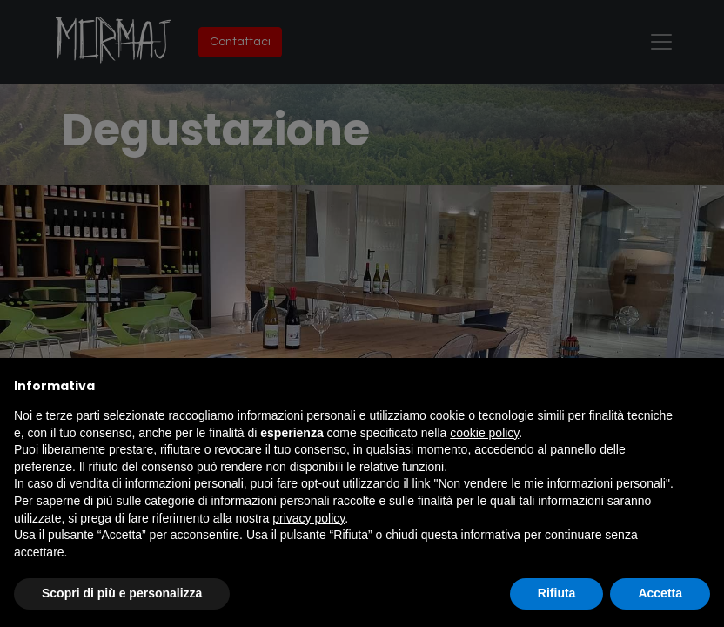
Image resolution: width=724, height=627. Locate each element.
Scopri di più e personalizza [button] (122, 593)
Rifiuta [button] (557, 593)
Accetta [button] (660, 593)
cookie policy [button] (484, 433)
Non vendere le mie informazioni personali (551, 483)
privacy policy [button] (308, 518)
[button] (701, 386)
